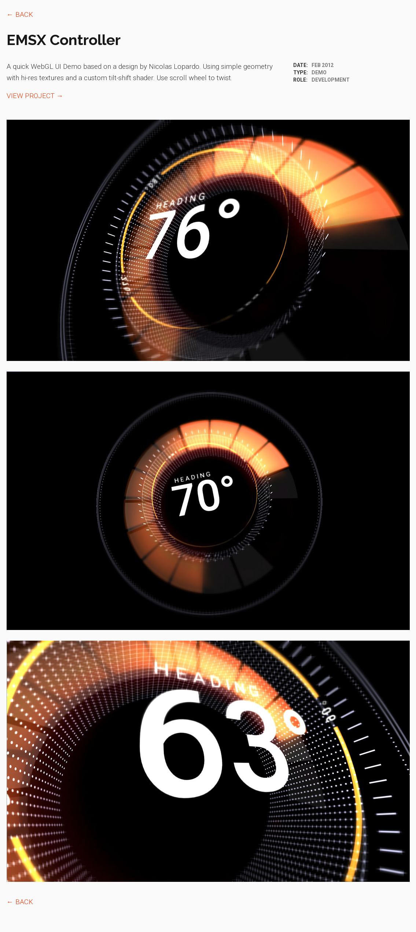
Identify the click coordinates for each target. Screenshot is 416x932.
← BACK (20, 14)
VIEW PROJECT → (35, 96)
